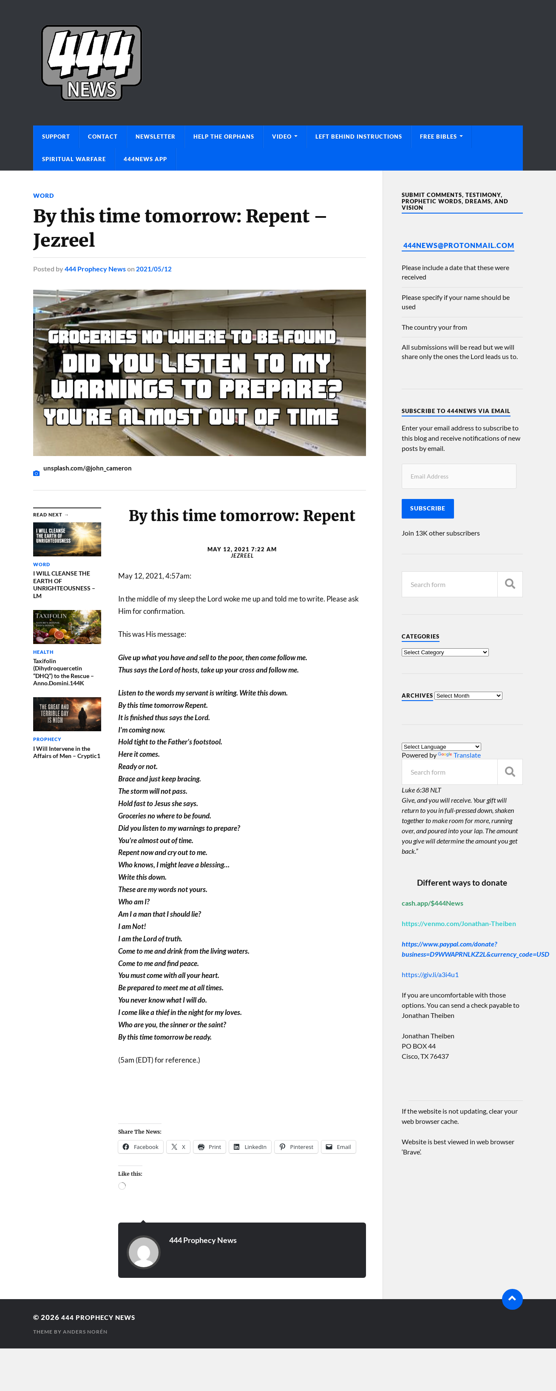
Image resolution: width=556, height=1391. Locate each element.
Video (282, 136)
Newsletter (156, 136)
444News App (145, 159)
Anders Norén (85, 1331)
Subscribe (427, 508)
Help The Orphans (223, 136)
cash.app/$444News (432, 903)
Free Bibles (438, 136)
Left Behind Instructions (358, 136)
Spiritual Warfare (74, 159)
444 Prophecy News (95, 269)
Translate (459, 755)
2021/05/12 (154, 269)
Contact (103, 136)
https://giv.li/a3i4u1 (430, 974)
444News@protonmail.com (458, 245)
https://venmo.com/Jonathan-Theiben (459, 923)
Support (56, 136)
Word (43, 195)
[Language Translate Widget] (441, 747)
